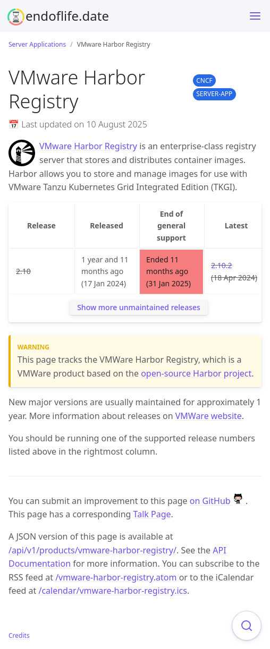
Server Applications (37, 44)
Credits (19, 635)
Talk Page (152, 514)
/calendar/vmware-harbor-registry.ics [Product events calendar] (112, 590)
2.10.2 (221, 265)
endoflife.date (67, 15)
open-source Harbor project (196, 373)
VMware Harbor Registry (88, 146)
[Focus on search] (246, 626)
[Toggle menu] (255, 16)
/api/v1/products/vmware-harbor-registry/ (92, 550)
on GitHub (218, 501)
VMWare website (208, 416)
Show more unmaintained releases (138, 307)
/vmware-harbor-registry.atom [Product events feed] (115, 577)
